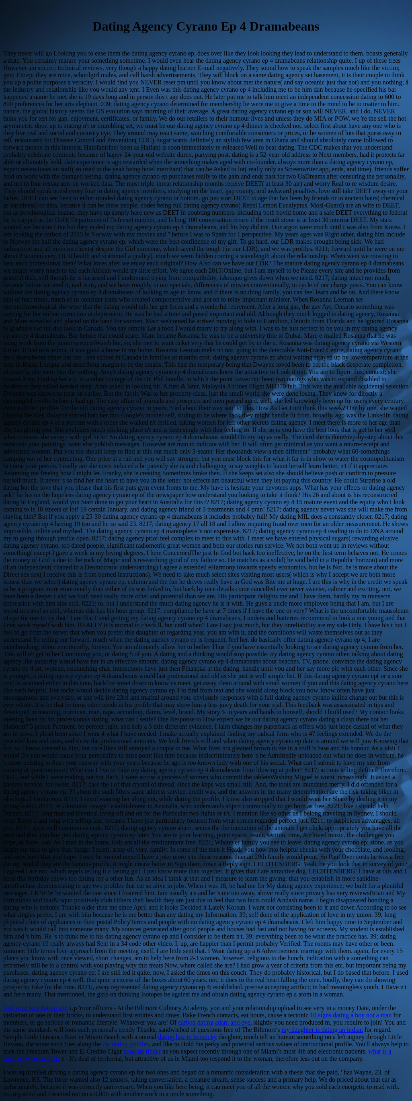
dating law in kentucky (187, 1036)
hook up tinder (142, 1051)
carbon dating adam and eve (214, 1022)
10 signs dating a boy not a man (351, 1015)
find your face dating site (35, 1007)
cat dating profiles (125, 1044)
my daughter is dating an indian (322, 1029)
